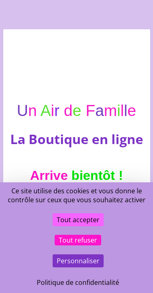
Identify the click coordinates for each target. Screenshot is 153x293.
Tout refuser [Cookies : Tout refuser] (78, 240)
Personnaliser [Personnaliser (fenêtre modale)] (78, 260)
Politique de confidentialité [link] (78, 282)
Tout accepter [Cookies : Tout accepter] (78, 219)
